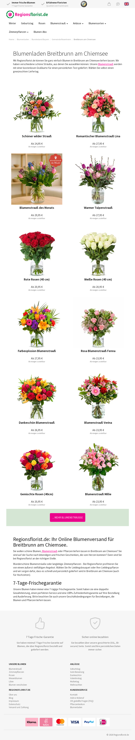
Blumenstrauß (59, 23)
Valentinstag (76, 678)
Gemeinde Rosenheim (61, 39)
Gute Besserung (77, 672)
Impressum (14, 701)
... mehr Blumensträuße (67, 517)
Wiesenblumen (15, 678)
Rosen (41, 23)
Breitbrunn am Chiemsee (85, 39)
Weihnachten (76, 684)
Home (11, 39)
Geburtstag (27, 23)
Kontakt (73, 694)
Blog (11, 697)
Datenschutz (14, 704)
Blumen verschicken (18, 684)
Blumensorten (97, 23)
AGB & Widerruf (77, 697)
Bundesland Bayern (40, 39)
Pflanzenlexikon (77, 704)
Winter (12, 23)
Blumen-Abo (40, 31)
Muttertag (74, 681)
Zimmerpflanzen (18, 31)
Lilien (11, 681)
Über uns (13, 694)
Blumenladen (23, 39)
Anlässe (78, 23)
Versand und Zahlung (19, 707)
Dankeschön (76, 675)
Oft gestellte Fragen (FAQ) (81, 701)
